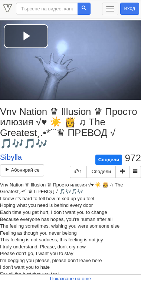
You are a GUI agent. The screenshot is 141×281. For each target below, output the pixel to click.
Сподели (108, 159)
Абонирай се (22, 170)
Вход (129, 8)
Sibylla (11, 157)
